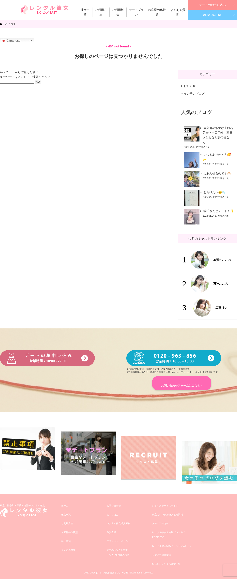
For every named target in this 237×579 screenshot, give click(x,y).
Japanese (11, 41)
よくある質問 (68, 550)
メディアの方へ (160, 523)
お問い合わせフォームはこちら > (181, 385)
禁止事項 (66, 541)
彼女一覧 (66, 514)
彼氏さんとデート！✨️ (218, 211)
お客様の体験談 (69, 532)
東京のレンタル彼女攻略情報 (167, 514)
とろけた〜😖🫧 (214, 192)
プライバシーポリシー (118, 541)
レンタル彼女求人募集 (118, 523)
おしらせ (190, 86)
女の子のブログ (194, 93)
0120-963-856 (212, 14)
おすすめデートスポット (165, 505)
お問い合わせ (114, 505)
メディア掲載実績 (161, 555)
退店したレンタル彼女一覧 (166, 564)
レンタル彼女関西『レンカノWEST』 (172, 546)
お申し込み (112, 514)
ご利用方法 (67, 523)
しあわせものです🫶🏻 (217, 173)
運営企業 (111, 532)
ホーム (64, 505)
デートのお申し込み (212, 5)
